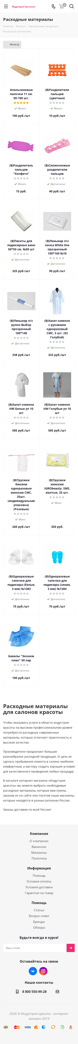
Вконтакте (33, 971)
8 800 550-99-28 (34, 991)
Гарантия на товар (39, 893)
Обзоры (39, 927)
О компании (39, 841)
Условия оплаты (39, 881)
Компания (39, 833)
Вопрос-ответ (39, 916)
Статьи (39, 910)
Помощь (39, 875)
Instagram (43, 971)
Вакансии (39, 847)
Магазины (39, 852)
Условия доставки (39, 887)
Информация (39, 868)
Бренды (39, 922)
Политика (39, 858)
